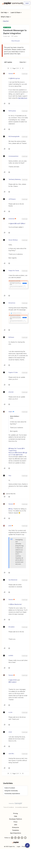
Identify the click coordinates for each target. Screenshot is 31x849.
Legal (18, 846)
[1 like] (9, 494)
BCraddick (11, 627)
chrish (10, 732)
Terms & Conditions (8, 807)
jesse (10, 525)
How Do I (6, 21)
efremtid (11, 392)
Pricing (15, 813)
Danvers (11, 73)
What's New (6, 17)
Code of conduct (9, 788)
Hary (10, 475)
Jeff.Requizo (12, 199)
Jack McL (11, 753)
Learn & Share (16, 12)
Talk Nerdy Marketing (15, 179)
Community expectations (12, 793)
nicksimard (12, 218)
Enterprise (15, 827)
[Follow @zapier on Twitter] (22, 837)
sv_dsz (10, 712)
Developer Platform (15, 819)
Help (15, 816)
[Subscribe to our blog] (18, 837)
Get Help (5, 12)
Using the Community (11, 790)
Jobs (15, 824)
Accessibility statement (21, 807)
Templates (15, 830)
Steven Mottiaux (13, 240)
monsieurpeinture (13, 156)
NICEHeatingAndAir (14, 136)
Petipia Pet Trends (14, 270)
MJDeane (11, 337)
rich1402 (11, 655)
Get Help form (22, 98)
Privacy (24, 846)
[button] (27, 3)
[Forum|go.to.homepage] (12, 3)
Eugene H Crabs (13, 372)
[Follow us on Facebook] (12, 837)
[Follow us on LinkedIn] (15, 837)
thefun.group (12, 111)
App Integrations (15, 833)
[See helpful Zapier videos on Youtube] (25, 837)
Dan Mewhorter (13, 580)
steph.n (11, 411)
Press (15, 822)
